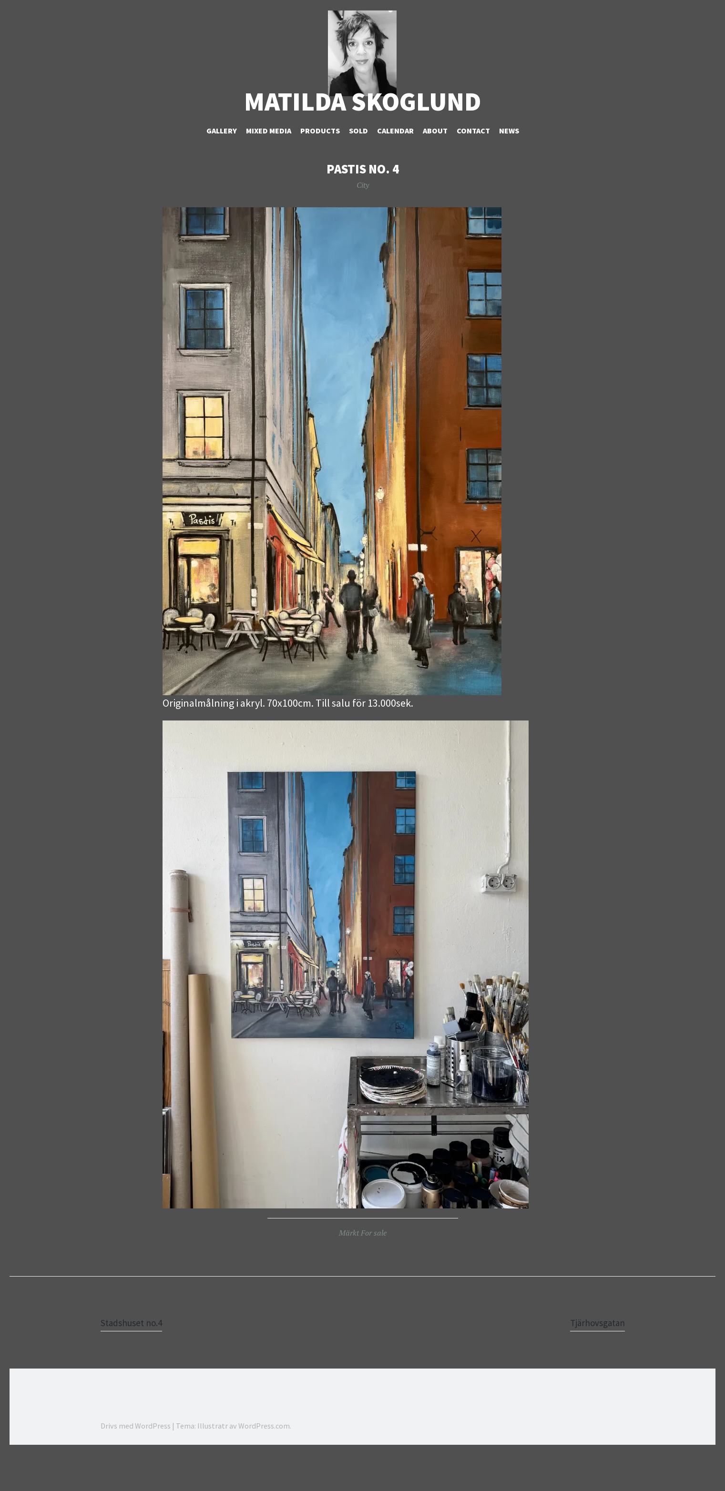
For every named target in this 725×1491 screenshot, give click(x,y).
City (363, 221)
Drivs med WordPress (136, 1462)
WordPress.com (264, 1462)
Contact (473, 167)
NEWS (509, 167)
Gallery (221, 167)
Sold (358, 167)
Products (320, 167)
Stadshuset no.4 (136, 1359)
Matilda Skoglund (362, 138)
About (435, 167)
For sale (374, 1269)
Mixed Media (268, 167)
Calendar (395, 167)
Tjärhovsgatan (593, 1359)
